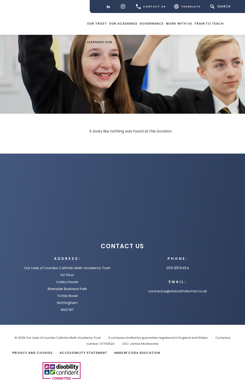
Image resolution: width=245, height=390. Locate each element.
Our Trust (97, 23)
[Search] (221, 6)
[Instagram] (124, 6)
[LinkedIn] (109, 6)
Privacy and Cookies (32, 353)
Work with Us (179, 23)
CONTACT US (151, 6)
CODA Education (144, 353)
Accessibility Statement (83, 353)
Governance (152, 23)
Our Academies (123, 23)
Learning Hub (99, 42)
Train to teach (209, 23)
